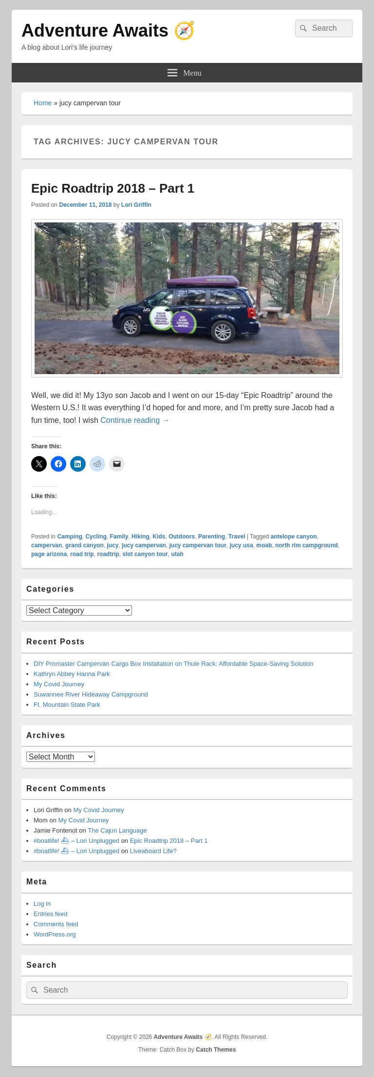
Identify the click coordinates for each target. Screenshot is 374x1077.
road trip (82, 554)
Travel (236, 536)
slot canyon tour (145, 554)
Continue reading (134, 420)
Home (43, 103)
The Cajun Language (117, 830)
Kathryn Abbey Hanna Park (72, 674)
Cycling (95, 536)
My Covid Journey (59, 684)
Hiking (140, 536)
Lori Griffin (136, 204)
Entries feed (50, 913)
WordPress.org (54, 934)
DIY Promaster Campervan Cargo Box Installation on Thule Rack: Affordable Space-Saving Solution (173, 663)
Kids (158, 536)
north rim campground (306, 545)
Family (119, 536)
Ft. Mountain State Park (67, 704)
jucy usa (241, 545)
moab (264, 545)
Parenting (211, 536)
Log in (42, 903)
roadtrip (108, 554)
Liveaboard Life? (153, 851)
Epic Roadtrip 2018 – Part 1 (112, 188)
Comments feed (56, 924)
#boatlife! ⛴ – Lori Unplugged (76, 840)
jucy (112, 545)
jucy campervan (144, 545)
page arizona (49, 554)
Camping (69, 536)
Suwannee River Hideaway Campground (91, 694)
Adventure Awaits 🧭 (108, 30)
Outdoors (181, 536)
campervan (46, 545)
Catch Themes (216, 1049)
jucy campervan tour (197, 545)
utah (177, 554)
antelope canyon (294, 536)
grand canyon (84, 545)
